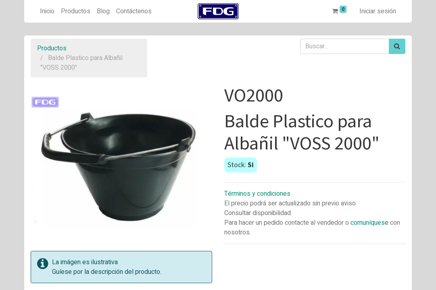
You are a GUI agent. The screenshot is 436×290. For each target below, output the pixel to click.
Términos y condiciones (257, 194)
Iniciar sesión (377, 11)
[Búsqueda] (397, 46)
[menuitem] (47, 11)
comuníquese (369, 223)
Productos (52, 48)
